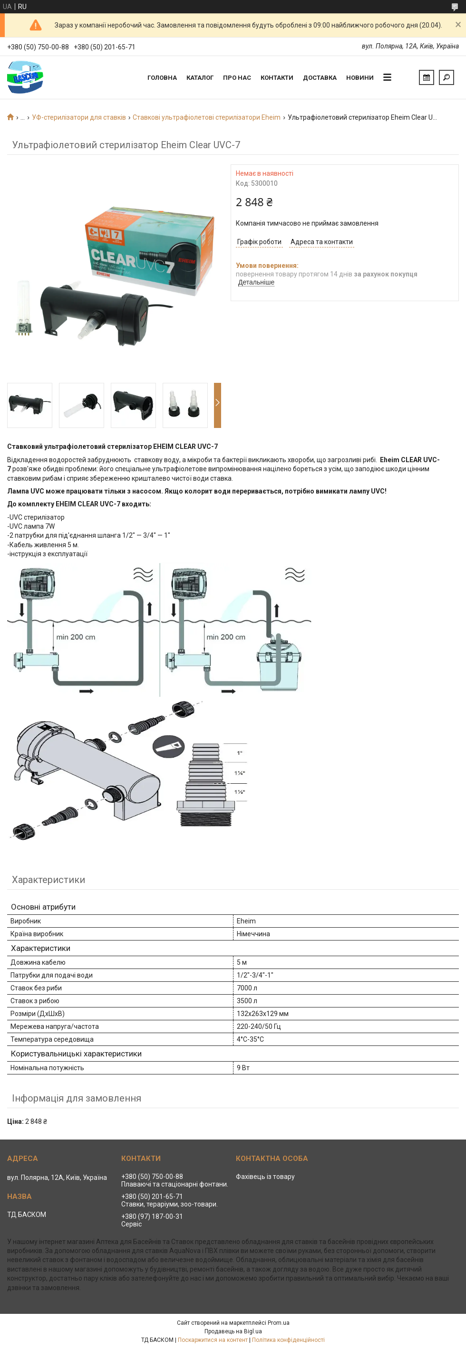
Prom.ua (279, 1323)
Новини (360, 77)
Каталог (200, 77)
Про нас (237, 77)
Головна (162, 77)
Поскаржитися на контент (213, 1340)
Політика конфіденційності (288, 1340)
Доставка (320, 77)
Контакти (277, 77)
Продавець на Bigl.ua (233, 1331)
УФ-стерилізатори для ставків (79, 117)
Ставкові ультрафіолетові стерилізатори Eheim (207, 117)
